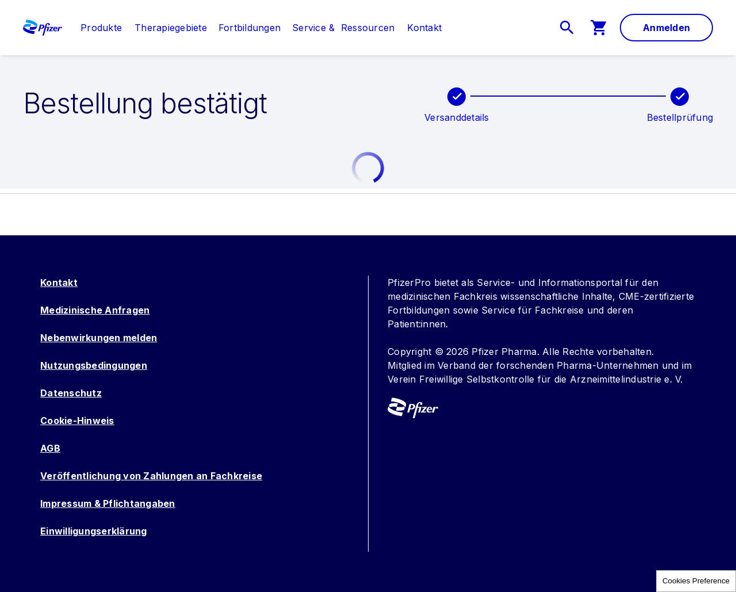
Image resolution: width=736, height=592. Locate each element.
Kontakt (59, 282)
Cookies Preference (696, 580)
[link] (101, 27)
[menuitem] (95, 27)
